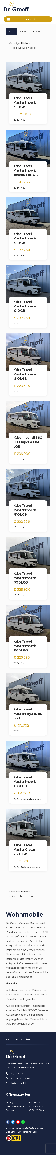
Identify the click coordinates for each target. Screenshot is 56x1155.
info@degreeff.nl (18, 1083)
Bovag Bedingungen (28, 1131)
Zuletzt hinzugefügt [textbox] (23, 896)
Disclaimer (11, 1131)
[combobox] (29, 48)
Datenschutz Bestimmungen (29, 1128)
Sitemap (10, 1128)
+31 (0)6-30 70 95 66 (20, 1078)
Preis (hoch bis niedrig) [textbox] (24, 47)
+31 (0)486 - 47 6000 (20, 1073)
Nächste (25, 43)
